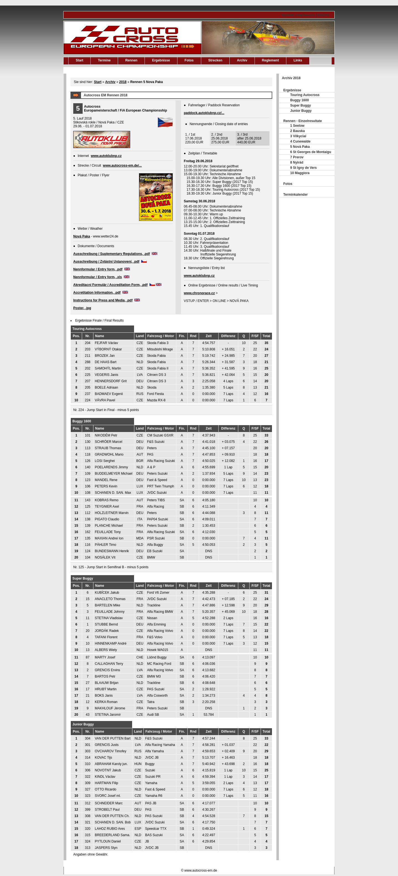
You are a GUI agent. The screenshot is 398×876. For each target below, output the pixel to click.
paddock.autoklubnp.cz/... (204, 113)
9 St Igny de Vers (303, 168)
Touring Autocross (305, 95)
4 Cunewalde (300, 141)
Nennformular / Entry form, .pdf (97, 269)
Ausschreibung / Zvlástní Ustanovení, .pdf (106, 261)
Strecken (215, 60)
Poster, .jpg (82, 308)
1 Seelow (297, 126)
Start (79, 60)
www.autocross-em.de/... (122, 165)
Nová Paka (81, 236)
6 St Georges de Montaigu (310, 152)
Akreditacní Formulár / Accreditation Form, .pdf (110, 285)
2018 (123, 82)
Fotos (189, 60)
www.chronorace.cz (199, 293)
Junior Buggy (300, 111)
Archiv (242, 60)
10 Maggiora (300, 173)
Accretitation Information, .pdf (97, 292)
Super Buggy (300, 105)
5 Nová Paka (300, 147)
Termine (104, 60)
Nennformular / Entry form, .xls (97, 277)
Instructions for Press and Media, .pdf (103, 300)
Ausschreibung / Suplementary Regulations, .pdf (111, 254)
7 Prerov (296, 157)
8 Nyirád (296, 162)
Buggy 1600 (299, 100)
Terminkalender (295, 195)
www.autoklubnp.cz (106, 156)
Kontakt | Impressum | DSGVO (305, 15)
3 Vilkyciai (298, 136)
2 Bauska (297, 131)
